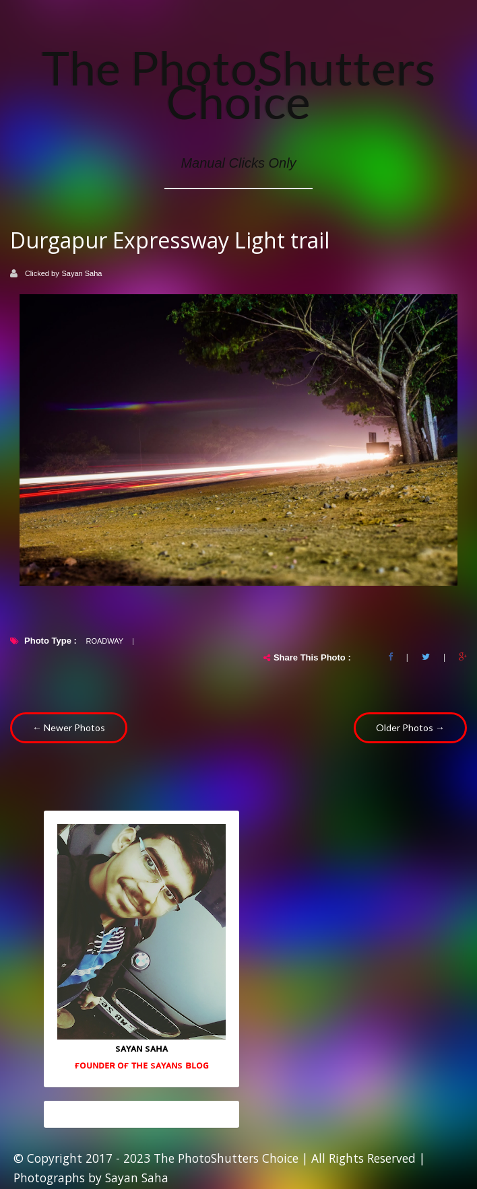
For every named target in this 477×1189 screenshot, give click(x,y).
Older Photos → (410, 727)
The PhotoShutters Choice (238, 84)
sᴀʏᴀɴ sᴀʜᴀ (141, 1047)
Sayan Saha (82, 273)
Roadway (104, 641)
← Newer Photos (68, 727)
